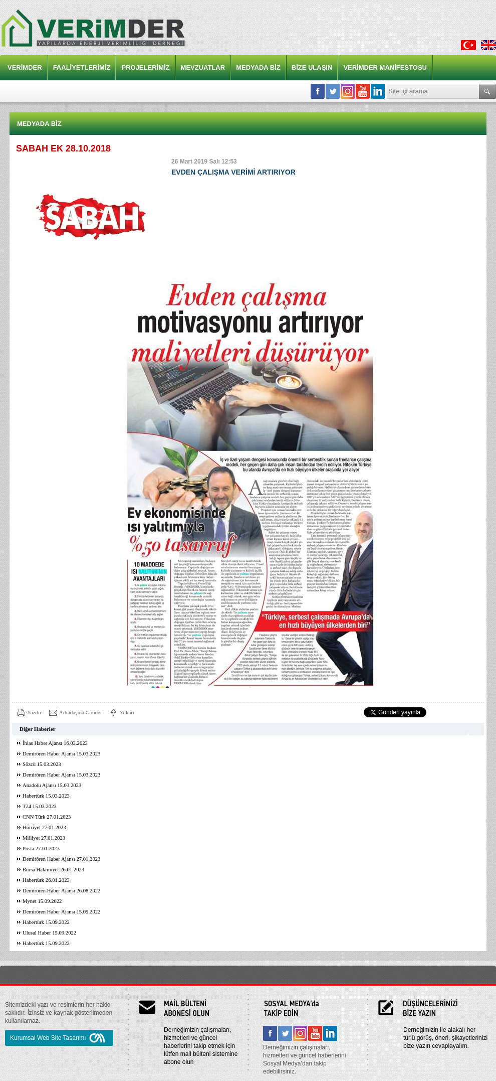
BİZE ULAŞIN (312, 67)
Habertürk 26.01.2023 (46, 880)
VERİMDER (25, 67)
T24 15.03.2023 (40, 806)
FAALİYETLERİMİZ (82, 67)
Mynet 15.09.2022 (42, 901)
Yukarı (127, 712)
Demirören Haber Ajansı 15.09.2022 (61, 911)
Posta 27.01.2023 (41, 848)
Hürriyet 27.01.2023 (44, 827)
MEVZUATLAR (203, 67)
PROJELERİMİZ (145, 67)
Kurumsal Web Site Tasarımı (59, 1038)
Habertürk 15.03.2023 (46, 796)
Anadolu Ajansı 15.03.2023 (52, 785)
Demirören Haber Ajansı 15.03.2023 (61, 753)
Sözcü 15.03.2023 (42, 764)
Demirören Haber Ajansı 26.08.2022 (61, 890)
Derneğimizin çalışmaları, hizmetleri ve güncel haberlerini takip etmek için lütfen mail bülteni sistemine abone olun (200, 1045)
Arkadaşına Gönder (80, 712)
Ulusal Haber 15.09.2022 (49, 933)
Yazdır (34, 712)
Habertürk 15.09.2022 (46, 922)
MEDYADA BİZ (258, 67)
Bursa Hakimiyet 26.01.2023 (53, 869)
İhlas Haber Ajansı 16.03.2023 (55, 743)
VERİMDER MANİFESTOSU (385, 67)
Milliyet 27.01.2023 (44, 838)
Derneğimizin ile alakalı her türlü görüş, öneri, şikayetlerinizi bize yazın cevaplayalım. (445, 1037)
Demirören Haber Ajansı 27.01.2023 (61, 859)
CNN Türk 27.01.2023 (47, 817)
